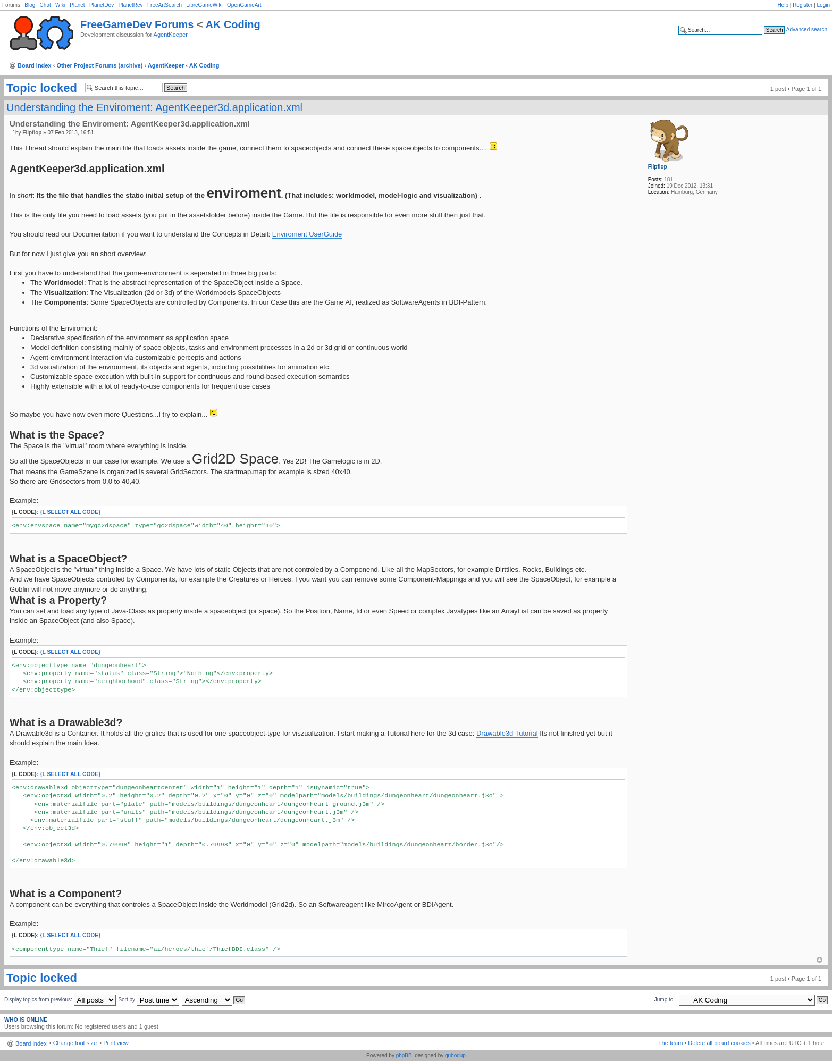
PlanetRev (130, 5)
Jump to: (664, 1000)
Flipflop (31, 133)
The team (670, 1043)
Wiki (60, 5)
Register (802, 5)
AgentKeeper (171, 34)
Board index (35, 65)
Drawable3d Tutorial (507, 733)
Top (819, 960)
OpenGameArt (244, 5)
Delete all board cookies (719, 1043)
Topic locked (41, 88)
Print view (116, 1043)
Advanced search (806, 29)
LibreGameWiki (204, 5)
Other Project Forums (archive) (99, 65)
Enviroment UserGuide (307, 234)
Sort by (148, 1000)
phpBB (404, 1055)
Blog (29, 5)
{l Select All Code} (70, 512)
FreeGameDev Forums (137, 24)
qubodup (455, 1055)
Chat (45, 5)
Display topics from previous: (60, 1000)
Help (782, 5)
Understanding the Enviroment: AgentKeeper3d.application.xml (154, 107)
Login (823, 5)
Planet (77, 5)
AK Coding (232, 24)
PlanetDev (101, 5)
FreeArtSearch (164, 5)
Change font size (75, 1043)
